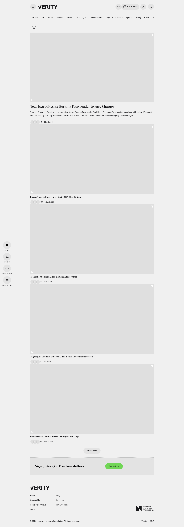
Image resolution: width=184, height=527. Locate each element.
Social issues (117, 18)
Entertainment (150, 18)
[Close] (152, 460)
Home (35, 18)
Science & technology (100, 18)
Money (138, 18)
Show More (92, 451)
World (50, 18)
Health (70, 18)
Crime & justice (82, 18)
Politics (60, 18)
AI (43, 18)
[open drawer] (33, 7)
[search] (151, 7)
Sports (128, 18)
